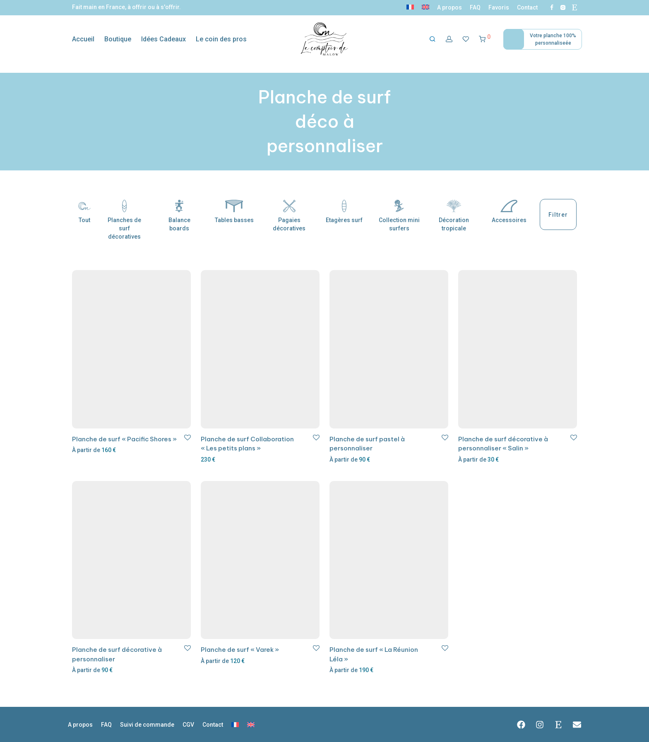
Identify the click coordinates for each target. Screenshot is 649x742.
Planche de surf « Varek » (240, 649)
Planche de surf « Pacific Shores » (124, 439)
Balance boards (179, 216)
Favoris (498, 7)
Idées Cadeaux (163, 39)
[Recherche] (432, 39)
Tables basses (234, 211)
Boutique (117, 39)
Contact (527, 7)
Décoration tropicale (454, 216)
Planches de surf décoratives (124, 219)
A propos (449, 7)
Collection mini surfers (399, 216)
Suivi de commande (147, 724)
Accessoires (509, 211)
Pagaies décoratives (289, 216)
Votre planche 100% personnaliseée (553, 39)
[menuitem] (410, 7)
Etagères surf (344, 211)
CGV (188, 724)
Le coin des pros (221, 39)
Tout (84, 211)
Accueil (83, 39)
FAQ (475, 7)
